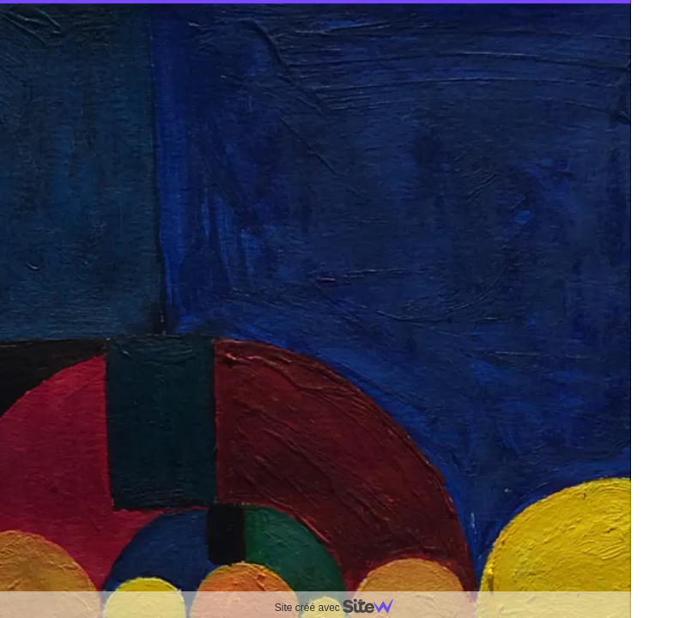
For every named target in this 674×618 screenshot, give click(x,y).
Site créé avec (341, 608)
